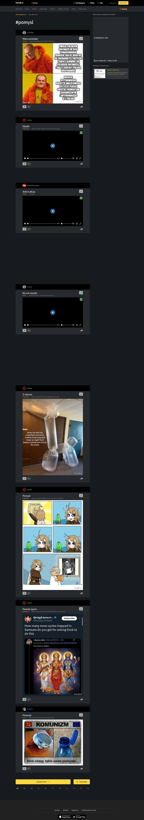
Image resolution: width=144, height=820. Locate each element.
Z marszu (27, 394)
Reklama (65, 810)
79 (53, 788)
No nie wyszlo (30, 293)
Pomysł (26, 496)
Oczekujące (80, 3)
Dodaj (35, 3)
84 (17, 788)
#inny (41, 295)
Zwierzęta (19, 9)
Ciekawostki (43, 9)
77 (67, 788)
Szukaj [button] (124, 9)
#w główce (45, 498)
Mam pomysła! (30, 38)
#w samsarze (62, 611)
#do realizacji (47, 611)
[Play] (25, 158)
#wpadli (39, 397)
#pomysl (32, 41)
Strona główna (21, 14)
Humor (27, 9)
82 (31, 788)
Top (101, 3)
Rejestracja (123, 3)
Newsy (74, 9)
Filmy (92, 3)
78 (60, 788)
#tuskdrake (52, 41)
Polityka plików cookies (89, 810)
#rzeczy (52, 717)
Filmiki (24, 295)
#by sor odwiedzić (58, 498)
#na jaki (57, 397)
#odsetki (46, 41)
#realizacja (44, 128)
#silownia (36, 295)
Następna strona (43, 782)
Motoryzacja (83, 9)
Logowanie (113, 3)
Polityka (52, 9)
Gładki (26, 126)
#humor (36, 717)
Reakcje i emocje (63, 9)
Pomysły (27, 715)
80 (46, 788)
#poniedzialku (47, 295)
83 (24, 788)
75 (81, 788)
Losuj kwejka (81, 782)
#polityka (37, 41)
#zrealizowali (50, 397)
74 (88, 788)
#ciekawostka (46, 717)
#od (52, 295)
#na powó (50, 498)
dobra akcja (29, 191)
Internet (25, 194)
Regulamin (75, 810)
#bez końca (40, 611)
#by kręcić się (54, 611)
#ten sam (44, 397)
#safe (41, 41)
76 (74, 788)
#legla (38, 128)
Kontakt (57, 810)
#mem (40, 717)
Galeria (34, 9)
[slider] (41, 158)
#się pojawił (57, 128)
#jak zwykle (50, 128)
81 (38, 788)
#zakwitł (39, 498)
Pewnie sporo (30, 609)
